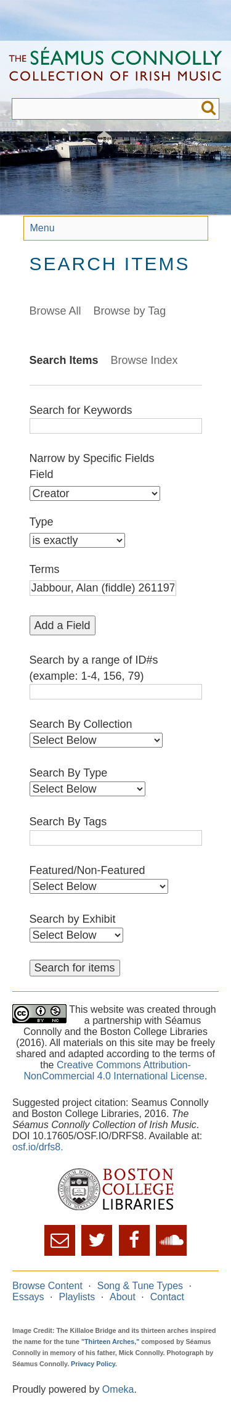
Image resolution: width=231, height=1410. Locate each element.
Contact (167, 1297)
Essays (28, 1297)
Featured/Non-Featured (87, 870)
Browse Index (144, 360)
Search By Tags (68, 821)
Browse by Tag (130, 311)
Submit (208, 109)
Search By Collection (81, 724)
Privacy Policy (93, 1363)
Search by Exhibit (73, 919)
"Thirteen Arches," (110, 1341)
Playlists (77, 1297)
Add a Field (62, 625)
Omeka (118, 1389)
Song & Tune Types (140, 1285)
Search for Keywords (81, 410)
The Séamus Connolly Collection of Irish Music (115, 69)
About (123, 1297)
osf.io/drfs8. (37, 1147)
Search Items (64, 360)
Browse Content (47, 1285)
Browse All (55, 311)
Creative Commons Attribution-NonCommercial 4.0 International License (114, 1070)
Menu (42, 228)
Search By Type (69, 773)
